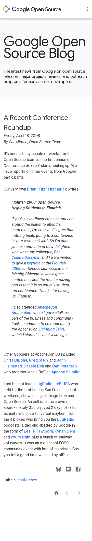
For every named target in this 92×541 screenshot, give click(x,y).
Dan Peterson (64, 366)
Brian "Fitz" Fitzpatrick (47, 189)
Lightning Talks (52, 329)
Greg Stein (38, 360)
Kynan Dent (65, 431)
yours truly (20, 437)
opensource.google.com (31, 9)
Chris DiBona (15, 360)
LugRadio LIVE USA (52, 384)
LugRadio (65, 419)
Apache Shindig (65, 372)
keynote (33, 263)
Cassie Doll (34, 366)
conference (27, 480)
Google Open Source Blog (45, 47)
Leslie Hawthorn (38, 431)
